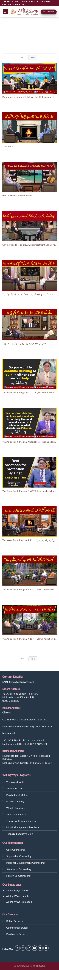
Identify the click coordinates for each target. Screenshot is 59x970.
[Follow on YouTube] (45, 948)
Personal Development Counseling (25, 862)
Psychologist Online (17, 794)
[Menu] (5, 11)
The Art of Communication (21, 820)
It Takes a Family (15, 801)
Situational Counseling (18, 869)
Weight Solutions (15, 807)
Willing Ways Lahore (17, 890)
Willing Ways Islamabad (19, 901)
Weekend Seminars (17, 814)
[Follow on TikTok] (28, 948)
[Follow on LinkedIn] (40, 948)
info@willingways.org (22, 681)
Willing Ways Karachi (17, 895)
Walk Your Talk (14, 788)
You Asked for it (15, 781)
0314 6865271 (38, 743)
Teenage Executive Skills (19, 833)
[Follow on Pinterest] (34, 948)
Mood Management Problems (22, 827)
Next (33, 58)
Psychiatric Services (17, 933)
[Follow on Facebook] (17, 948)
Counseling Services (17, 927)
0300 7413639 (10, 700)
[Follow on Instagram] (23, 948)
